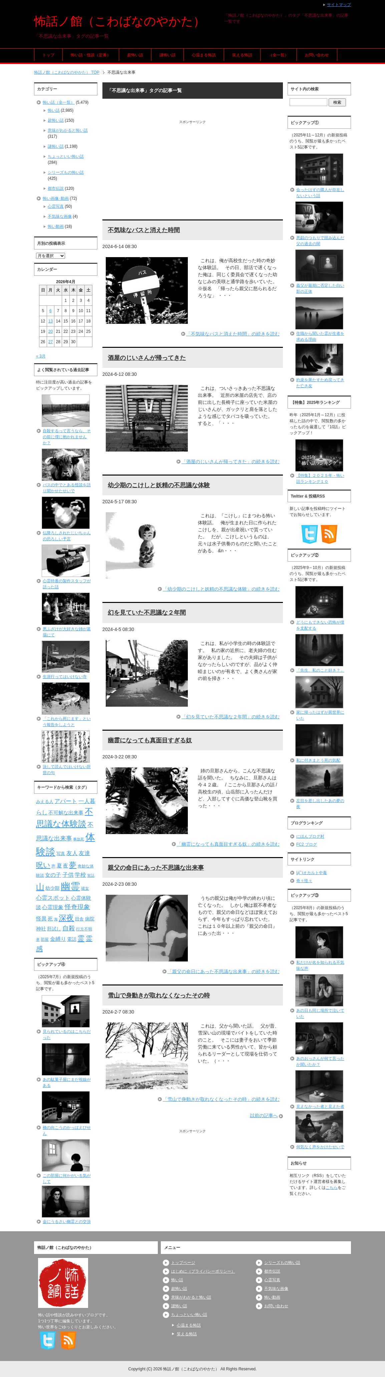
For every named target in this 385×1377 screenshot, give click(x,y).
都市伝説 (56, 188)
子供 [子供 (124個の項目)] (68, 874)
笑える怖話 (242, 55)
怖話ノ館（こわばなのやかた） (119, 21)
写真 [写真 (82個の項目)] (60, 853)
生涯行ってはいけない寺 (65, 676)
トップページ (183, 1262)
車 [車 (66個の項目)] (38, 939)
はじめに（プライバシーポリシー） (203, 1271)
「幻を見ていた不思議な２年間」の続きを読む (230, 716)
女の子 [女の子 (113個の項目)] (53, 875)
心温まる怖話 (204, 55)
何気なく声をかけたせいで (320, 1147)
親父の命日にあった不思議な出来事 (156, 867)
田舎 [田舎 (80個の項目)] (79, 919)
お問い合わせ (317, 55)
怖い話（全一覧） (59, 102)
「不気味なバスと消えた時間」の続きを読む (233, 333)
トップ (48, 55)
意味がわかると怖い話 (68, 130)
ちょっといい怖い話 (66, 156)
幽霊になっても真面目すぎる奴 (150, 740)
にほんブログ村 (310, 836)
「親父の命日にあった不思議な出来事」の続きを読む (223, 971)
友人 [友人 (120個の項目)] (72, 853)
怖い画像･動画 (56, 198)
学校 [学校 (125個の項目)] (80, 874)
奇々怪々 (304, 880)
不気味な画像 (60, 216)
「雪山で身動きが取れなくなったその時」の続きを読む (221, 1099)
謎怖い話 (167, 55)
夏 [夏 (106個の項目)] (59, 865)
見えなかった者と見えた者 (320, 1106)
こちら (332, 1187)
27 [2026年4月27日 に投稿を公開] (50, 341)
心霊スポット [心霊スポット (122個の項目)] (53, 897)
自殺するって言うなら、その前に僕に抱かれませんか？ (67, 437)
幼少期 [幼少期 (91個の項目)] (52, 888)
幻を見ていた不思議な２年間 (147, 612)
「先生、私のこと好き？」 (320, 670)
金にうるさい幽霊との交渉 (67, 1221)
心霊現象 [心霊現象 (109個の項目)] (52, 907)
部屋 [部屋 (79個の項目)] (45, 939)
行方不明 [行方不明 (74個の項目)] (84, 929)
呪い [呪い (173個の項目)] (43, 865)
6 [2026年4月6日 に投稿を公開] (50, 310)
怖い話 (54, 110)
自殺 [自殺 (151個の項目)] (68, 928)
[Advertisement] (192, 171)
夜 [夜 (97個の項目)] (65, 865)
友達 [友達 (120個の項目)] (84, 853)
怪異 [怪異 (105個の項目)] (41, 918)
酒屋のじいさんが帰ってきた (147, 358)
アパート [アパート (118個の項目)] (65, 801)
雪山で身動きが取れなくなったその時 (159, 995)
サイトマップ (339, 4)
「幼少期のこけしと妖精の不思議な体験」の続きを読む (221, 589)
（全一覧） (279, 55)
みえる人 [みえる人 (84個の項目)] (44, 801)
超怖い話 (135, 55)
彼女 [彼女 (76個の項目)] (85, 888)
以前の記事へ (264, 1115)
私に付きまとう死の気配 (318, 760)
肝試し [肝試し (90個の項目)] (54, 928)
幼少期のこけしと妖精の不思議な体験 (159, 485)
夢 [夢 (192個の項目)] (72, 865)
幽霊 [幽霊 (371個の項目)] (70, 886)
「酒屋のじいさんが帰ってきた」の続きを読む (230, 461)
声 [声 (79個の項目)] (53, 866)
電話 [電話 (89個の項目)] (71, 939)
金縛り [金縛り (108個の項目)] (58, 939)
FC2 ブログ (306, 844)
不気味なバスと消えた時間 (144, 230)
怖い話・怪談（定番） (91, 55)
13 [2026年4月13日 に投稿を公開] (50, 321)
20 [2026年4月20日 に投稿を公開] (50, 331)
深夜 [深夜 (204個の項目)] (66, 917)
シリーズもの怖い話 (66, 172)
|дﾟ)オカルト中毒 (311, 872)
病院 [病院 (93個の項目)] (89, 918)
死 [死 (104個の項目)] (50, 918)
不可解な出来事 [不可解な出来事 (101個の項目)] (65, 812)
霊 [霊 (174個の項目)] (80, 938)
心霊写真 (56, 206)
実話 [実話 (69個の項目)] (90, 875)
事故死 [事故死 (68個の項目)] (78, 839)
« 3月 (41, 356)
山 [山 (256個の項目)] (40, 886)
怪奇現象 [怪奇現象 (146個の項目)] (77, 906)
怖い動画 (56, 226)
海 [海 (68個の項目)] (56, 919)
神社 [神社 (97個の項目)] (41, 928)
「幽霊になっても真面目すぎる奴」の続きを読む (228, 844)
